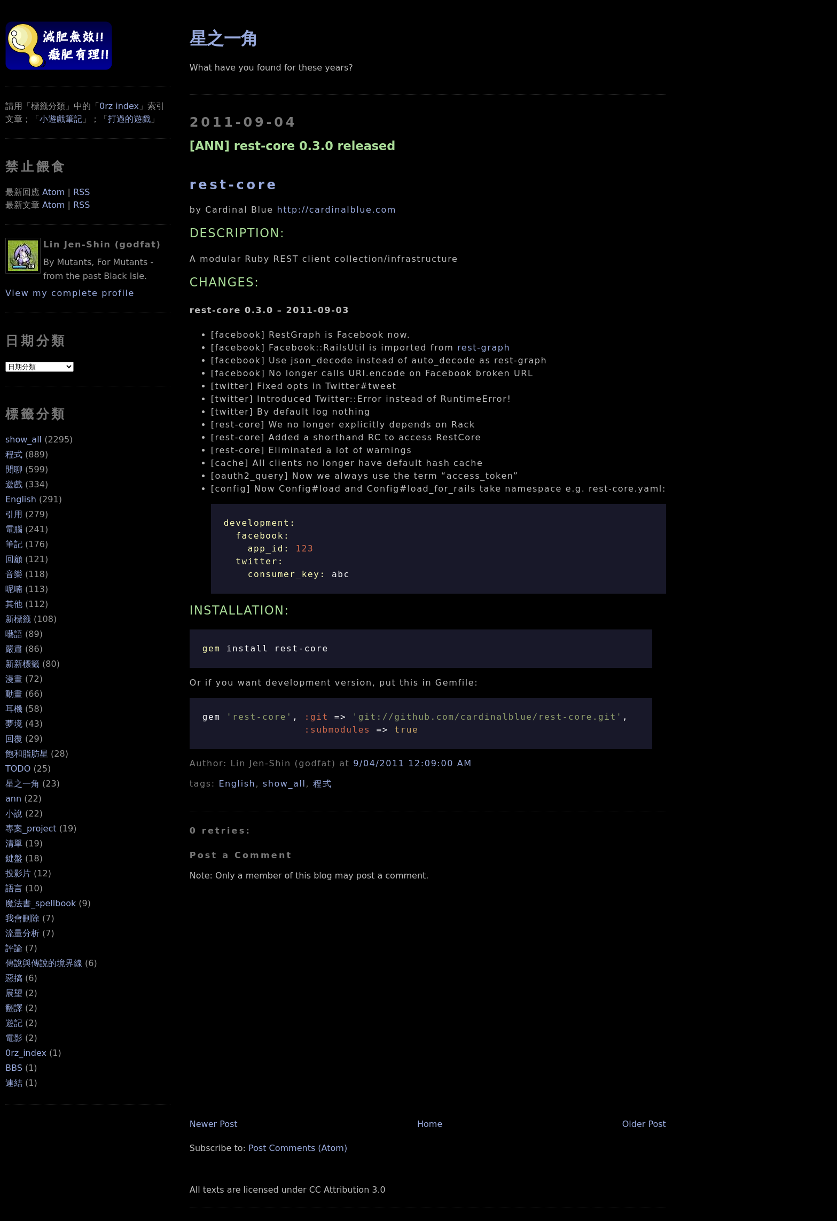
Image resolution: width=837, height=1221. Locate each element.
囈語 (13, 634)
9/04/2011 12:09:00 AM (412, 763)
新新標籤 (22, 664)
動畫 (13, 694)
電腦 (13, 529)
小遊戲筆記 (61, 119)
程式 (13, 454)
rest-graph (483, 348)
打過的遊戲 (129, 119)
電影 (13, 1038)
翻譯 (13, 1008)
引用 (13, 514)
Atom (53, 192)
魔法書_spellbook (40, 903)
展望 (13, 993)
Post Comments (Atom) (297, 1148)
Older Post (644, 1124)
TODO (17, 769)
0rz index (119, 106)
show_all (23, 439)
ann (13, 799)
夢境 (13, 724)
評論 (13, 948)
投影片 (18, 873)
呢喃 (13, 589)
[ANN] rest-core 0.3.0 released (293, 146)
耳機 (13, 709)
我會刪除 (22, 918)
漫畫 (13, 679)
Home (429, 1124)
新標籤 (18, 619)
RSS (81, 192)
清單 (13, 843)
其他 (13, 604)
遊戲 (13, 484)
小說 (13, 813)
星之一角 (22, 784)
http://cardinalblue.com (337, 210)
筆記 (13, 544)
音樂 (13, 574)
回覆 (13, 739)
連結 (13, 1083)
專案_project (31, 828)
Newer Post (214, 1124)
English (20, 499)
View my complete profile (70, 293)
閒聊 (13, 469)
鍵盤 (13, 858)
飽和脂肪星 (26, 754)
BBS (13, 1068)
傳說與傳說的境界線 (43, 963)
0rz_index (25, 1053)
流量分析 (22, 933)
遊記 (13, 1023)
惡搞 (13, 978)
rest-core (234, 184)
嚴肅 (13, 649)
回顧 (13, 559)
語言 (13, 888)
